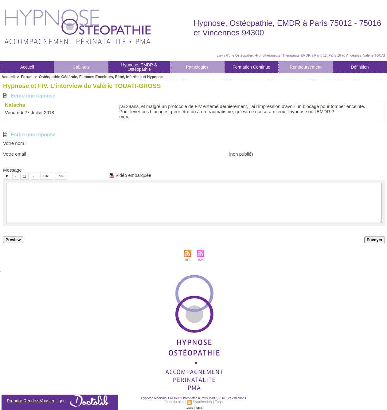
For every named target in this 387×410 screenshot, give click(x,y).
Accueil (27, 67)
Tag (218, 402)
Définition (360, 67)
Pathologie (197, 67)
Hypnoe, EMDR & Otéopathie (139, 67)
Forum (26, 77)
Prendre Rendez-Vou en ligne (60, 401)
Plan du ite (174, 402)
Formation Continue (251, 67)
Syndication (202, 402)
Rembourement (306, 67)
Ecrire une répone (29, 95)
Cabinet (81, 67)
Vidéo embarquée (130, 175)
